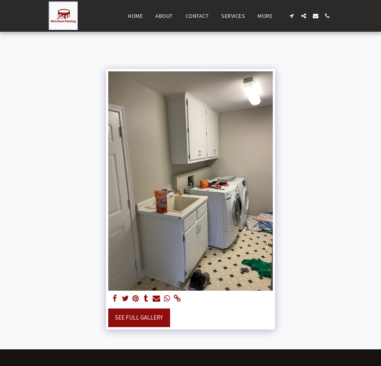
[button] (291, 16)
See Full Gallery (139, 317)
